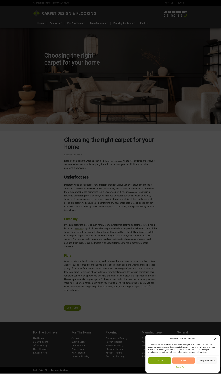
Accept (159, 360)
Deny (183, 360)
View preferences (206, 360)
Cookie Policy (181, 367)
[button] (215, 338)
